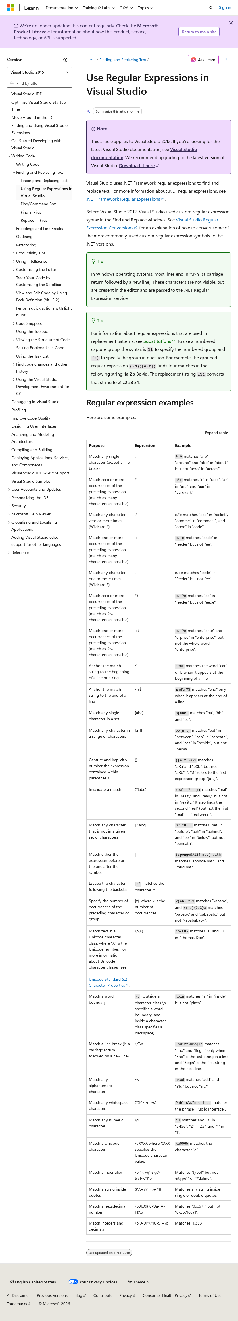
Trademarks (17, 1303)
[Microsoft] (10, 7)
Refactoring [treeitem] (26, 245)
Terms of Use (210, 1295)
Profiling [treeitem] (18, 409)
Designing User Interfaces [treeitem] (34, 426)
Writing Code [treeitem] (27, 164)
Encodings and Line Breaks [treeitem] (39, 228)
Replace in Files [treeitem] (34, 220)
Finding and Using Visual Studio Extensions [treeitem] (39, 129)
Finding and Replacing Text (122, 59)
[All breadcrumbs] (91, 59)
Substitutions (157, 341)
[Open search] (211, 8)
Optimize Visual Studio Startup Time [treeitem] (38, 105)
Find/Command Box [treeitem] (38, 203)
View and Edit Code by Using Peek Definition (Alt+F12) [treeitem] (41, 296)
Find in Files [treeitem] (31, 212)
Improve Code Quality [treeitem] (30, 418)
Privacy (125, 1295)
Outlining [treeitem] (24, 236)
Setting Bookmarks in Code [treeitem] (40, 347)
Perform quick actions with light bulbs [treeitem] (44, 311)
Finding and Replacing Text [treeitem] (44, 180)
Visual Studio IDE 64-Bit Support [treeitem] (40, 473)
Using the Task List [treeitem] (32, 356)
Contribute (102, 1295)
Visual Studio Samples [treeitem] (30, 481)
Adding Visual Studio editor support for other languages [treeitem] (36, 540)
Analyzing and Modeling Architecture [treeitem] (32, 438)
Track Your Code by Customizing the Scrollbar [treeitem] (39, 281)
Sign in (225, 7)
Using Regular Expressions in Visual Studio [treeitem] (46, 192)
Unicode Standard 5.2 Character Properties (108, 982)
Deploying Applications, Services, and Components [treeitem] (40, 461)
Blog (78, 1295)
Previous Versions (52, 1295)
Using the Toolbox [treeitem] (32, 331)
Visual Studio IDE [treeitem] (26, 93)
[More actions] (226, 59)
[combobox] (39, 71)
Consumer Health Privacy (165, 1295)
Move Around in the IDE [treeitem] (32, 117)
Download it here (137, 165)
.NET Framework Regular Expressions (123, 199)
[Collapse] (65, 60)
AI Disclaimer (18, 1295)
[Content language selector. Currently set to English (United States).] (33, 1282)
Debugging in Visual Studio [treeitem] (35, 401)
